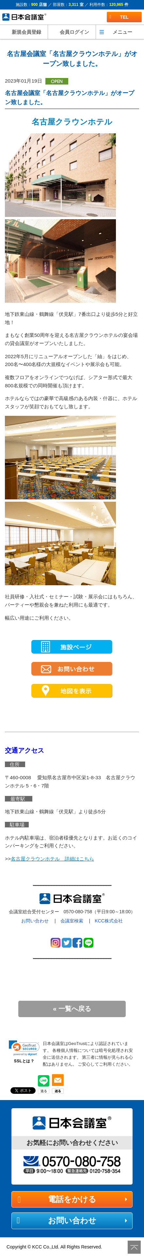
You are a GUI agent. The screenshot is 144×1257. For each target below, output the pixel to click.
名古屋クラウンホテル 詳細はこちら (52, 858)
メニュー (122, 32)
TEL (119, 17)
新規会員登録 (26, 32)
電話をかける (72, 1199)
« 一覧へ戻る (72, 1008)
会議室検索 (71, 920)
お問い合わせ (35, 920)
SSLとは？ (24, 1061)
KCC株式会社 (109, 920)
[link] (24, 1048)
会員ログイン (74, 32)
